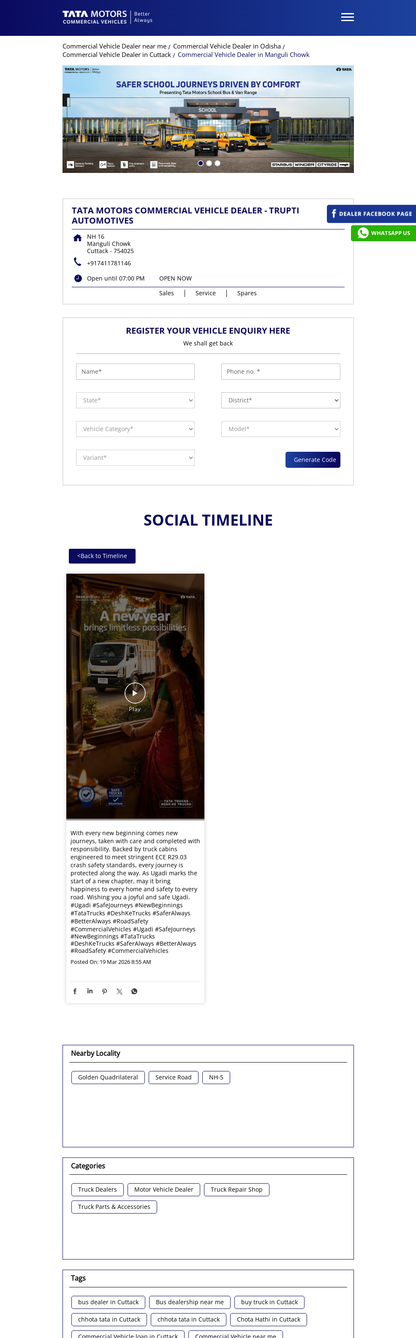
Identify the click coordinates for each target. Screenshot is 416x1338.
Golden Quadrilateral (108, 1001)
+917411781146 (109, 187)
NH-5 (216, 1001)
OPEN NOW (175, 202)
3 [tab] (217, 86)
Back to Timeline (102, 479)
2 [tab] (208, 86)
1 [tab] (200, 86)
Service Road (173, 1001)
